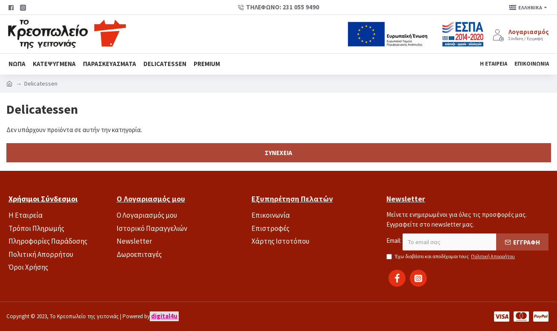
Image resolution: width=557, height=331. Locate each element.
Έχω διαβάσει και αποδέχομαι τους (451, 256)
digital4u (164, 316)
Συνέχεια (278, 153)
